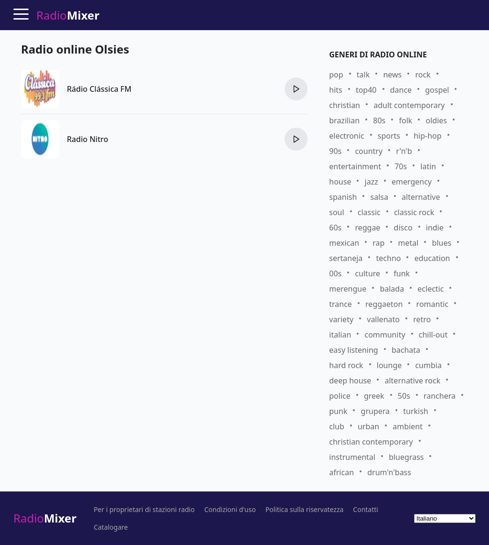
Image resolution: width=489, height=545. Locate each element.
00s (335, 273)
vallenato (383, 319)
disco (403, 227)
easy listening (353, 350)
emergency (412, 181)
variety (341, 319)
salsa (379, 197)
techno (388, 258)
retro (422, 319)
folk (405, 120)
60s (335, 227)
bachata (406, 350)
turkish (415, 411)
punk (338, 411)
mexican (344, 243)
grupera (375, 411)
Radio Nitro (87, 139)
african (341, 472)
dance (401, 90)
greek (374, 396)
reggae (367, 227)
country (369, 151)
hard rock (346, 365)
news (392, 74)
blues (442, 243)
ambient (408, 426)
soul (336, 212)
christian (344, 105)
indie (435, 227)
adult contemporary (409, 105)
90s (335, 151)
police (339, 396)
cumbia (428, 365)
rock (422, 74)
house (340, 181)
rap (378, 243)
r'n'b (404, 151)
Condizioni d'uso (230, 509)
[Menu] (21, 14)
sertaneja (345, 258)
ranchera (440, 396)
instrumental (352, 457)
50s (404, 396)
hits (335, 90)
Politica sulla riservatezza (305, 509)
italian (340, 334)
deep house (350, 380)
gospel (437, 90)
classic (369, 212)
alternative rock (412, 380)
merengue (347, 288)
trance (340, 304)
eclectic (430, 288)
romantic (432, 304)
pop (336, 74)
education (432, 258)
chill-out (433, 334)
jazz (371, 181)
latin (428, 166)
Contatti (365, 509)
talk (363, 74)
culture (367, 273)
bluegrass (406, 457)
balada (392, 288)
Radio (44, 518)
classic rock (414, 212)
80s (379, 120)
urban (368, 426)
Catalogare (111, 527)
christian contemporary (371, 441)
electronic (346, 136)
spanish (343, 197)
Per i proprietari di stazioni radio (144, 509)
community (384, 334)
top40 (366, 90)
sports (389, 136)
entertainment (355, 166)
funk (401, 273)
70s (400, 166)
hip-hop (427, 136)
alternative (421, 197)
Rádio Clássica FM (99, 89)
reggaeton (384, 304)
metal (408, 243)
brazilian (344, 120)
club (336, 426)
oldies (435, 120)
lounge (389, 365)
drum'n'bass (389, 472)
